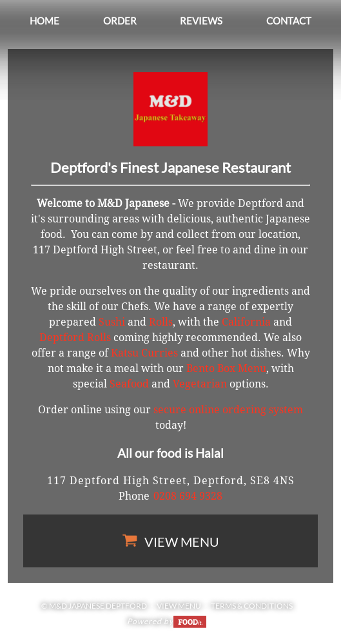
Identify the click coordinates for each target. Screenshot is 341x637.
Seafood (129, 384)
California (246, 322)
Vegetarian (200, 384)
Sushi (112, 322)
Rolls (161, 322)
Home (44, 20)
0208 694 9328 (187, 496)
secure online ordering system (228, 410)
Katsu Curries (144, 353)
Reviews (201, 20)
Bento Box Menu (226, 368)
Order (120, 20)
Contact (288, 20)
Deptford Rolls (75, 337)
